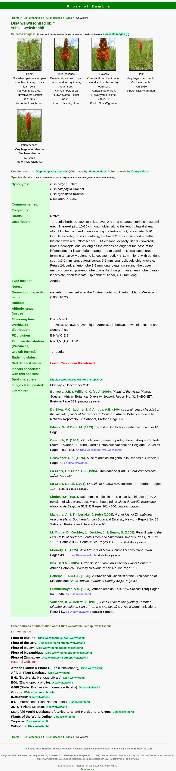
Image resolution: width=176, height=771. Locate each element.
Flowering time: (24, 319)
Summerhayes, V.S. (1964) (70, 589)
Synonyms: (20, 184)
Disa (69, 17)
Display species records (52, 171)
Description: (21, 221)
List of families (33, 17)
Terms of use (88, 769)
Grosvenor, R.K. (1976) (67, 458)
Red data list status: (27, 363)
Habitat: (18, 303)
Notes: (17, 286)
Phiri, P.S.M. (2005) (64, 563)
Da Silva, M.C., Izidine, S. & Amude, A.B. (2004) (86, 409)
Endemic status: (24, 357)
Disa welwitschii (92, 668)
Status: (17, 216)
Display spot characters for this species (76, 379)
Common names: (25, 204)
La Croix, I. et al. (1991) (67, 483)
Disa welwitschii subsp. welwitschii (61, 638)
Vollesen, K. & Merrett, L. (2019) (74, 602)
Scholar (50, 692)
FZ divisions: (22, 335)
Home (15, 17)
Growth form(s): (24, 351)
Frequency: (20, 210)
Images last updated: (28, 385)
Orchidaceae (54, 17)
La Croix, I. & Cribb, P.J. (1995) (73, 471)
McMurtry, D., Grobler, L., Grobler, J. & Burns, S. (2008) (92, 532)
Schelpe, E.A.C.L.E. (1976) (70, 576)
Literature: (20, 391)
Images (37, 692)
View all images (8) (117, 34)
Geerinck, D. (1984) (64, 440)
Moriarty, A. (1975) (64, 550)
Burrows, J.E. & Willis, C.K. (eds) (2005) (80, 391)
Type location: (23, 281)
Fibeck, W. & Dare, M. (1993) (71, 427)
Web (27, 692)
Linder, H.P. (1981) (64, 496)
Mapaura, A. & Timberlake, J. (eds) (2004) (81, 514)
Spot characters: (24, 379)
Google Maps (98, 171)
